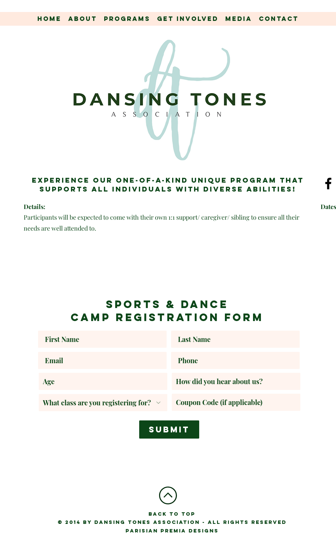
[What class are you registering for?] (103, 402)
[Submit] (169, 429)
